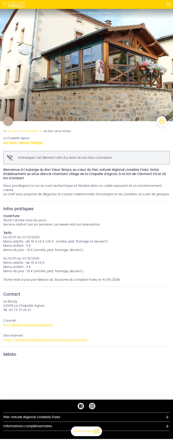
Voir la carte (86, 431)
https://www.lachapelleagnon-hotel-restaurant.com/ (45, 340)
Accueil (13, 131)
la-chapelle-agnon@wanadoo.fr (28, 325)
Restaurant (31, 131)
